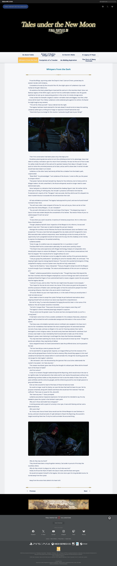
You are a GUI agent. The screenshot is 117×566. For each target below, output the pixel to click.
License (47, 538)
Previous (31, 491)
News (44, 534)
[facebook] (103, 7)
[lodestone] (58, 517)
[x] (108, 7)
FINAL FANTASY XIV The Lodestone (15, 6)
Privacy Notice (61, 538)
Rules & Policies (54, 538)
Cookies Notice (68, 538)
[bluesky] (112, 7)
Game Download (58, 523)
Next (87, 491)
